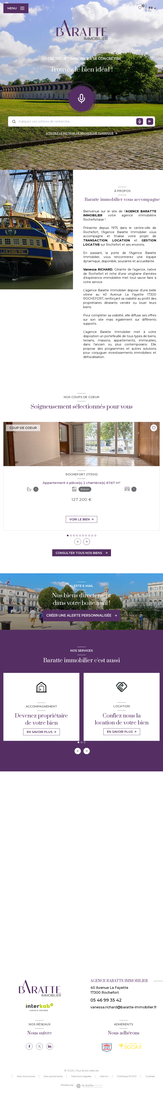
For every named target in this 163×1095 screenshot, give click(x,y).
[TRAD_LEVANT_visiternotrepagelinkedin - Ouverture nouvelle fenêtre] (49, 1046)
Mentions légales (81, 1076)
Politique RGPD (127, 1076)
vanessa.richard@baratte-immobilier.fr (123, 1007)
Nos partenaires (53, 1076)
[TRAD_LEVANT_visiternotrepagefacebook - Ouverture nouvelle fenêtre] (29, 1046)
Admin (104, 1076)
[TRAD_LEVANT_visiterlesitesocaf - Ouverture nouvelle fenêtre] (130, 1046)
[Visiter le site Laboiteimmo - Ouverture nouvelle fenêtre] (88, 1086)
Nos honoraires (26, 1076)
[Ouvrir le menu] (15, 8)
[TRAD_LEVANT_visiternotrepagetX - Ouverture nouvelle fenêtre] (39, 1046)
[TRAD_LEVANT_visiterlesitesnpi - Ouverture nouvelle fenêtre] (107, 1047)
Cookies (150, 1076)
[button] (86, 541)
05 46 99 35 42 (106, 1000)
